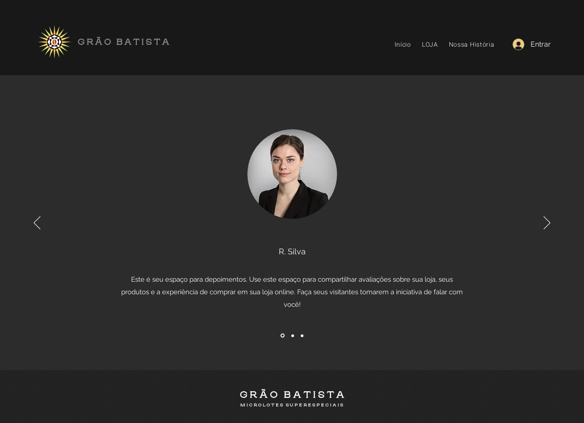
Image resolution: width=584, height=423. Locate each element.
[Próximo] (547, 223)
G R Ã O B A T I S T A (292, 395)
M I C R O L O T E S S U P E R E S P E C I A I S (291, 405)
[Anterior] (37, 223)
